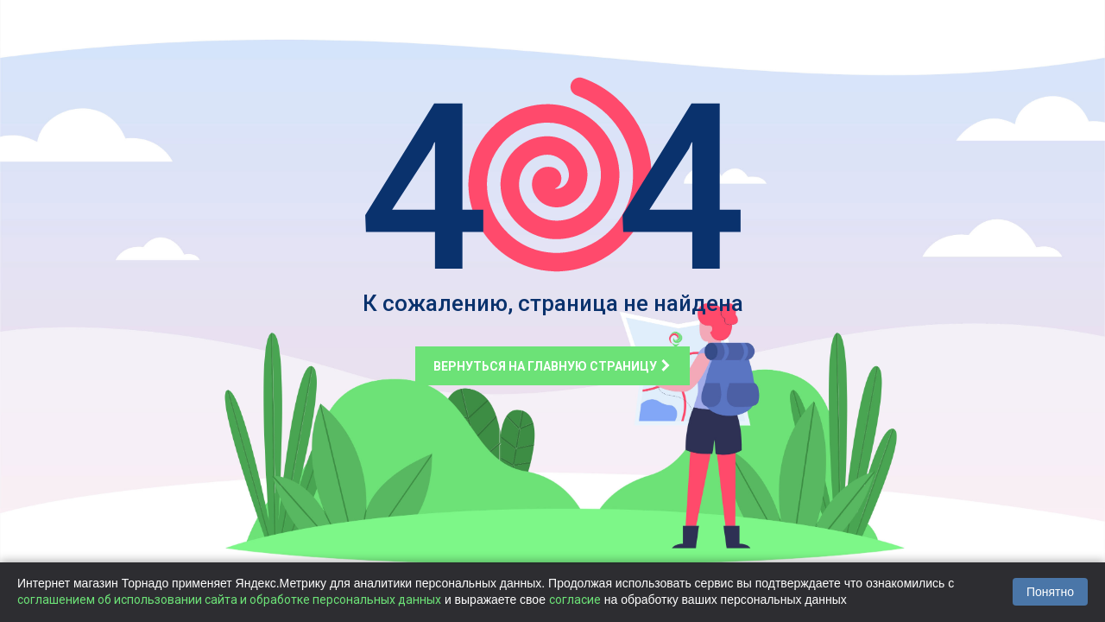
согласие (575, 599)
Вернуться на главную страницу (552, 366)
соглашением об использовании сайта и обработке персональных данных (229, 599)
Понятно (1050, 592)
